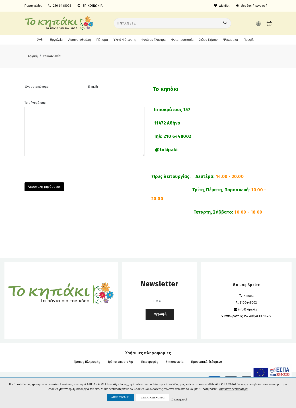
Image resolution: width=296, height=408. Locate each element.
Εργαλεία (54, 39)
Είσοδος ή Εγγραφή (251, 6)
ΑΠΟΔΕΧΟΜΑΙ (120, 397)
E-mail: (93, 86)
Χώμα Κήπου (209, 39)
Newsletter (159, 283)
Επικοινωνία (52, 56)
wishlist (220, 6)
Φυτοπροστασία (182, 39)
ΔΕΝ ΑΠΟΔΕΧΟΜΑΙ (152, 397)
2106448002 (248, 302)
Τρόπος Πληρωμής (87, 361)
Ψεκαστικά (231, 39)
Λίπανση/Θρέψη (77, 39)
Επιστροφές (149, 361)
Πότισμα (100, 39)
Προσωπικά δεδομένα (206, 361)
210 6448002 (62, 6)
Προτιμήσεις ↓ (179, 399)
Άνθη (38, 39)
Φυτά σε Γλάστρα (153, 39)
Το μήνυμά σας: (35, 102)
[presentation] (58, 167)
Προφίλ (249, 39)
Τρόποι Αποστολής (121, 361)
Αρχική (33, 56)
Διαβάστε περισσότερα (233, 389)
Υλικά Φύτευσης (123, 39)
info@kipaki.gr (248, 309)
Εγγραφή (159, 314)
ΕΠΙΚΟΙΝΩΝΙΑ (90, 6)
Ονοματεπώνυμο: (37, 86)
